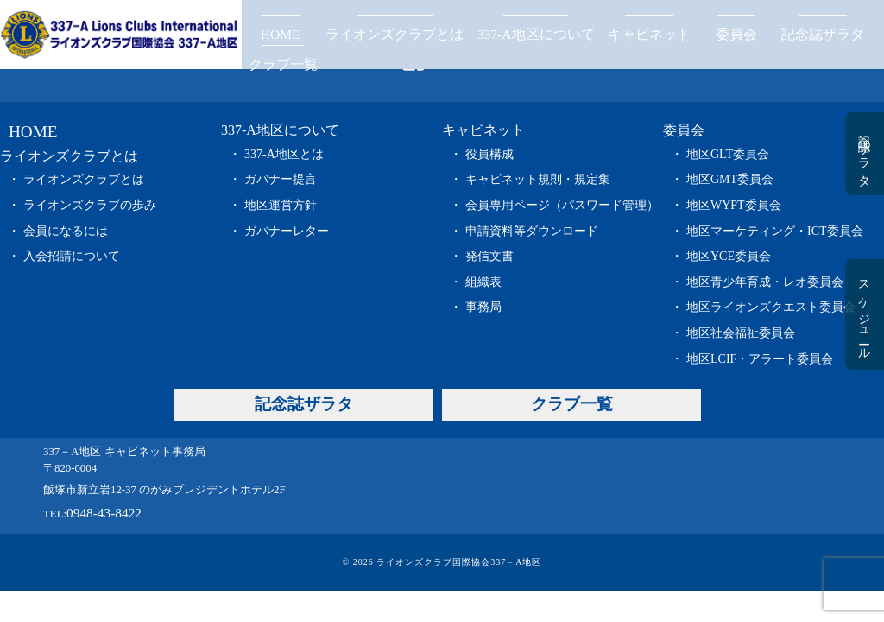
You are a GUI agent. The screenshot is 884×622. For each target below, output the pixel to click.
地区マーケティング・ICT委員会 (774, 231)
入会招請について (71, 256)
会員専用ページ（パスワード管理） (562, 205)
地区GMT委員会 (730, 179)
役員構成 (489, 154)
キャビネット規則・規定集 (537, 179)
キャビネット (649, 34)
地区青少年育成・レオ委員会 (764, 282)
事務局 (483, 307)
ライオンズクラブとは (394, 34)
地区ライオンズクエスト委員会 (771, 307)
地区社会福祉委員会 (740, 333)
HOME (280, 34)
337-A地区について (536, 34)
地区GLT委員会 (727, 154)
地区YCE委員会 (728, 256)
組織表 (483, 282)
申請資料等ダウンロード (531, 231)
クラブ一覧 (283, 64)
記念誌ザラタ (822, 34)
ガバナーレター (286, 231)
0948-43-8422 (104, 512)
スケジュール (863, 314)
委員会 (736, 34)
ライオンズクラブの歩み (89, 205)
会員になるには (65, 231)
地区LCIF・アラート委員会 (759, 358)
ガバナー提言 (280, 179)
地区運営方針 (280, 205)
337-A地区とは (284, 154)
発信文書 (489, 256)
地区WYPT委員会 (733, 205)
